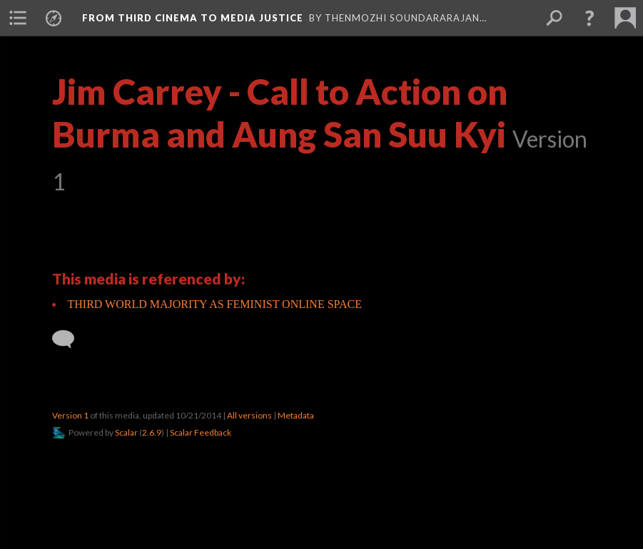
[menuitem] (18, 18)
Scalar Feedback (200, 432)
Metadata (296, 415)
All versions (249, 415)
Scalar (126, 432)
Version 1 (70, 415)
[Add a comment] (69, 339)
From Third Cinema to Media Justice (192, 18)
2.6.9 (151, 432)
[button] (589, 18)
